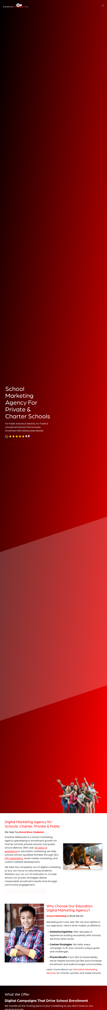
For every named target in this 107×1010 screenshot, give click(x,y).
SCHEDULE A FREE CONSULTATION (26, 444)
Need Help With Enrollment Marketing (26, 891)
